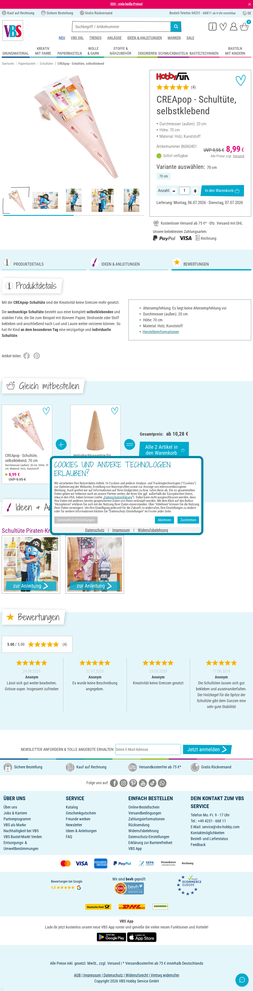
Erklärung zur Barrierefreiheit (150, 842)
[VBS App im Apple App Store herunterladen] (141, 936)
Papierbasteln (27, 64)
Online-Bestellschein (144, 807)
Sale (190, 38)
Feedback (198, 844)
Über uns (10, 807)
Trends (95, 38)
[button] (6, 126)
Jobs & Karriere (15, 813)
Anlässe (114, 38)
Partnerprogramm (17, 819)
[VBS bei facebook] (113, 782)
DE (246, 13)
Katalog (72, 807)
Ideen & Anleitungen (144, 38)
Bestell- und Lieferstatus (209, 838)
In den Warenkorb (222, 190)
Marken (174, 38)
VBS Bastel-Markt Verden (23, 836)
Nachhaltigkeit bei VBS (21, 830)
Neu (62, 38)
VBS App (135, 848)
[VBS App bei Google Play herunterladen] (112, 936)
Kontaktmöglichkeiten (207, 832)
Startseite (8, 64)
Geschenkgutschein (81, 813)
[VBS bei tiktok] (152, 782)
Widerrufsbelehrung (143, 830)
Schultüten (46, 64)
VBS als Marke (15, 825)
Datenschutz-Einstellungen (148, 836)
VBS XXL (77, 38)
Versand (238, 156)
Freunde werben (78, 819)
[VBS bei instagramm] (123, 782)
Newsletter (74, 825)
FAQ (69, 836)
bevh (129, 879)
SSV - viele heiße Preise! (126, 4)
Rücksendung (138, 825)
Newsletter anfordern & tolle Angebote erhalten (67, 749)
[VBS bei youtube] (142, 782)
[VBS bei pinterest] (133, 782)
